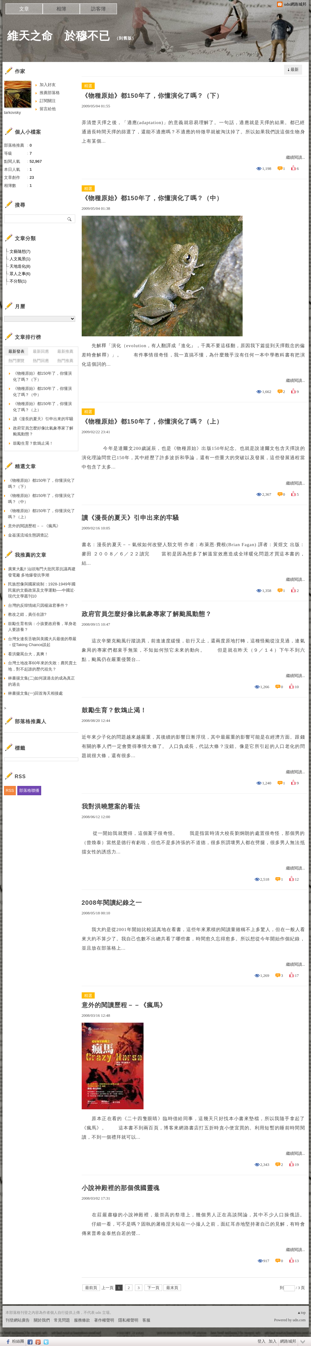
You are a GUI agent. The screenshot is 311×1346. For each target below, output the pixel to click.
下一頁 (153, 1287)
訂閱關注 (48, 100)
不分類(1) (18, 281)
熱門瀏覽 (16, 360)
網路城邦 (288, 1341)
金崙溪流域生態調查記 (28, 535)
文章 (24, 8)
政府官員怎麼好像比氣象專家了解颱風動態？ (147, 613)
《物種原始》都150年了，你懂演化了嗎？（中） (152, 198)
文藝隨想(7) (20, 251)
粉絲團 (18, 1341)
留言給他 (48, 108)
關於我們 (42, 1320)
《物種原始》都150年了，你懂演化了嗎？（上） (152, 421)
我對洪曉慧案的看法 (111, 806)
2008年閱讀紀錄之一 (112, 902)
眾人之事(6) (20, 273)
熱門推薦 (65, 360)
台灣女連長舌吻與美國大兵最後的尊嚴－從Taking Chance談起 (42, 641)
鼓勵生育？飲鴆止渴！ (114, 710)
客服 (146, 1320)
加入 (273, 1341)
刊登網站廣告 (18, 1320)
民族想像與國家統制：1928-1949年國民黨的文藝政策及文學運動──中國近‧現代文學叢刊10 (42, 590)
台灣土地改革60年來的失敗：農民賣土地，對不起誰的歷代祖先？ (42, 666)
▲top (301, 1312)
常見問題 (62, 1320)
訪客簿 (98, 8)
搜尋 (69, 218)
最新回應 (41, 351)
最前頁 (91, 1287)
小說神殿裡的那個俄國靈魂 (121, 1187)
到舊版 (125, 38)
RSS (10, 790)
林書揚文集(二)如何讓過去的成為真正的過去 (41, 681)
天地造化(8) (20, 266)
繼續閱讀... (295, 157)
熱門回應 (41, 360)
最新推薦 (65, 351)
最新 (295, 69)
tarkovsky (12, 112)
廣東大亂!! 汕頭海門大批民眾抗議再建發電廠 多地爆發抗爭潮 (42, 572)
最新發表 (16, 351)
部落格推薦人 (30, 721)
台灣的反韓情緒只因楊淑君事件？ (38, 605)
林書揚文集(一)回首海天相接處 (35, 693)
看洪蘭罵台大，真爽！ (28, 654)
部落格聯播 (29, 790)
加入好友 (48, 84)
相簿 (61, 8)
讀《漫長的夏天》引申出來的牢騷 (130, 517)
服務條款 (82, 1320)
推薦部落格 (50, 92)
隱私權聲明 (128, 1320)
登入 (261, 1341)
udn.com (299, 1320)
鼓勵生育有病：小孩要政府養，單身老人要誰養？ (42, 626)
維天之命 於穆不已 (58, 35)
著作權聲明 (104, 1320)
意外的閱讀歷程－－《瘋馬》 (124, 1005)
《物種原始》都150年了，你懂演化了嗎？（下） (152, 95)
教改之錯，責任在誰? (27, 614)
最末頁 (172, 1287)
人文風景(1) (20, 259)
